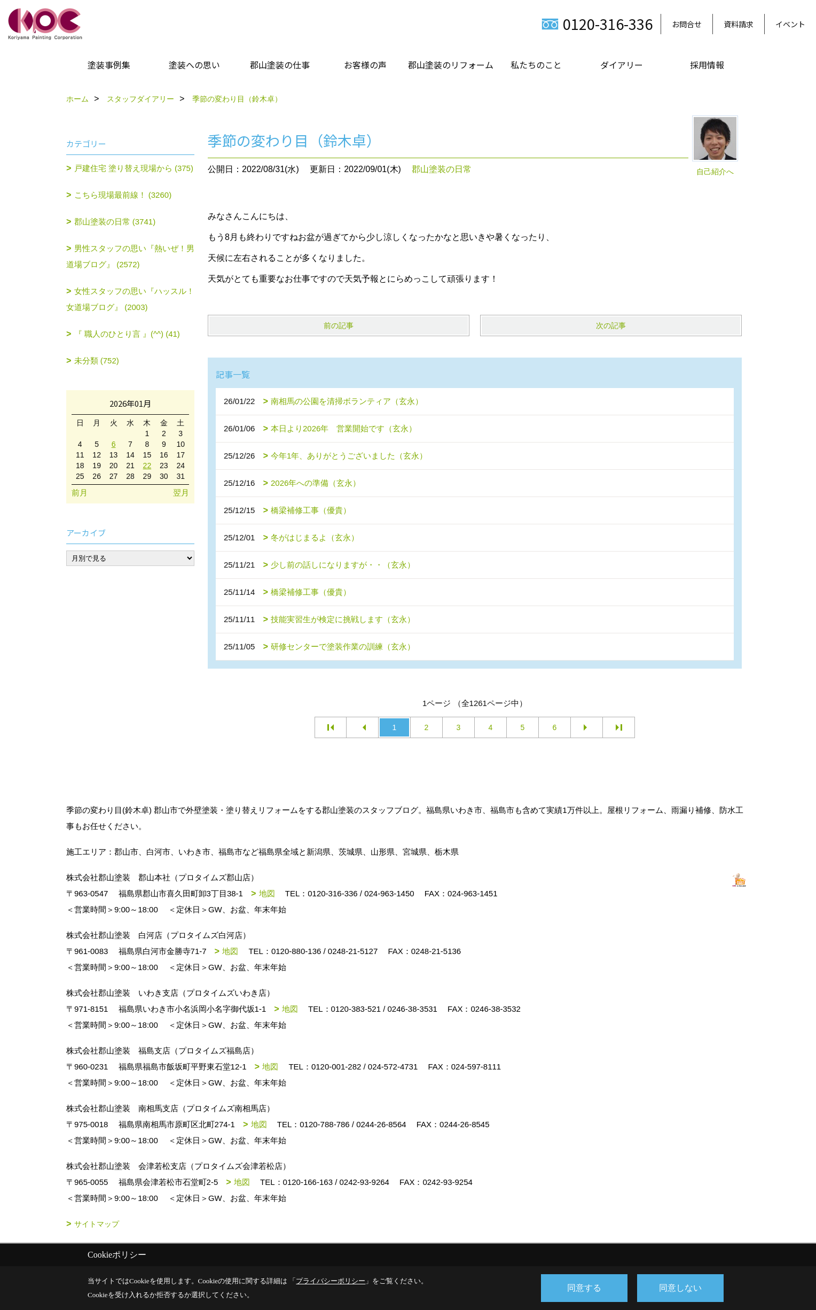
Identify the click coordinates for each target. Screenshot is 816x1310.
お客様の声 (365, 64)
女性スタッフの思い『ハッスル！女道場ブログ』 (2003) (130, 299)
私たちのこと (536, 64)
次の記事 (611, 325)
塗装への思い (194, 64)
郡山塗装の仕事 (280, 64)
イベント (790, 24)
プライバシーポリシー (330, 1281)
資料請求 (739, 24)
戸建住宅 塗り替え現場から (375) (133, 168)
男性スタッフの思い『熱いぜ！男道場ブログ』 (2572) (130, 256)
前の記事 (339, 325)
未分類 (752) (96, 360)
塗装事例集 (109, 64)
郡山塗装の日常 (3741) (115, 221)
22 (147, 465)
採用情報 (707, 64)
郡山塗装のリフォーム (450, 64)
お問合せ (687, 24)
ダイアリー (621, 64)
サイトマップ (96, 1224)
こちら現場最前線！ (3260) (123, 194)
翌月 (181, 492)
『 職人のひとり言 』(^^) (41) (127, 333)
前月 (80, 492)
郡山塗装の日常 (442, 169)
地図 (267, 893)
